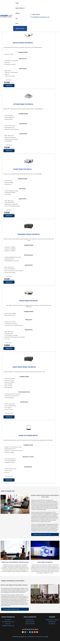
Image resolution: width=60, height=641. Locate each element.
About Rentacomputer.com (8, 621)
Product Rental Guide (30, 621)
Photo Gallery (8, 619)
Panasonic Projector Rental (28, 234)
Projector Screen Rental (28, 435)
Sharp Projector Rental (22, 169)
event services (22, 596)
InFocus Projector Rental (23, 43)
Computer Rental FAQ (30, 623)
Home (17, 3)
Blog (17, 23)
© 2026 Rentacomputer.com (19, 636)
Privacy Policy (31, 636)
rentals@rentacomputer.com (39, 17)
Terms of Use (39, 636)
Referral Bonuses (52, 621)
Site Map (45, 636)
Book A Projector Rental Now (11, 609)
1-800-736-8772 (35, 14)
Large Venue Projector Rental (24, 367)
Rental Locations (30, 619)
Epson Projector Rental (28, 301)
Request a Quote (20, 28)
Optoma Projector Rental (23, 104)
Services (18, 13)
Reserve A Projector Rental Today (42, 534)
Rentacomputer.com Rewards (52, 619)
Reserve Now (9, 85)
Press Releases (52, 623)
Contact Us (7, 623)
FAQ (17, 18)
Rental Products (20, 8)
